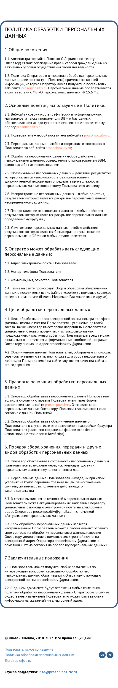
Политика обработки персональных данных (39, 654)
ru (45, 88)
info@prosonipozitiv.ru (58, 672)
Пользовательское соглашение (29, 649)
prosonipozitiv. (32, 88)
